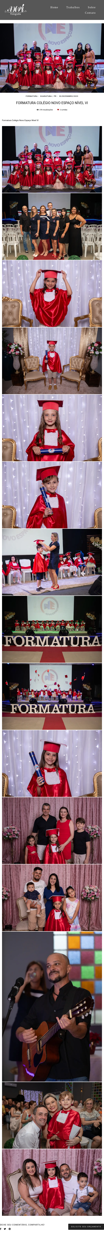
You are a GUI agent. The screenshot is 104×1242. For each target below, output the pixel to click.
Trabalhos (73, 7)
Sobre (92, 7)
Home (54, 7)
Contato (90, 12)
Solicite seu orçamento (86, 1227)
